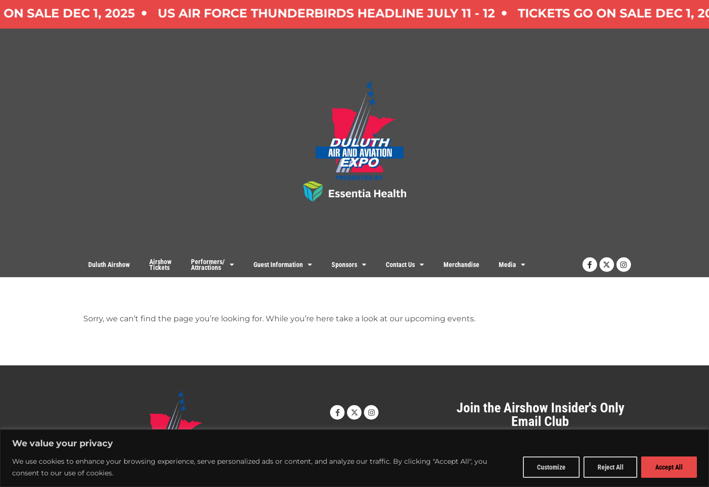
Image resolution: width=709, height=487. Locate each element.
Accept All (669, 467)
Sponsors (348, 264)
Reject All (610, 467)
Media (512, 264)
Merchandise (461, 264)
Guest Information (282, 264)
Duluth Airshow (109, 264)
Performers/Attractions (212, 264)
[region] (354, 458)
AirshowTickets (160, 265)
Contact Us (405, 264)
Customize (550, 467)
